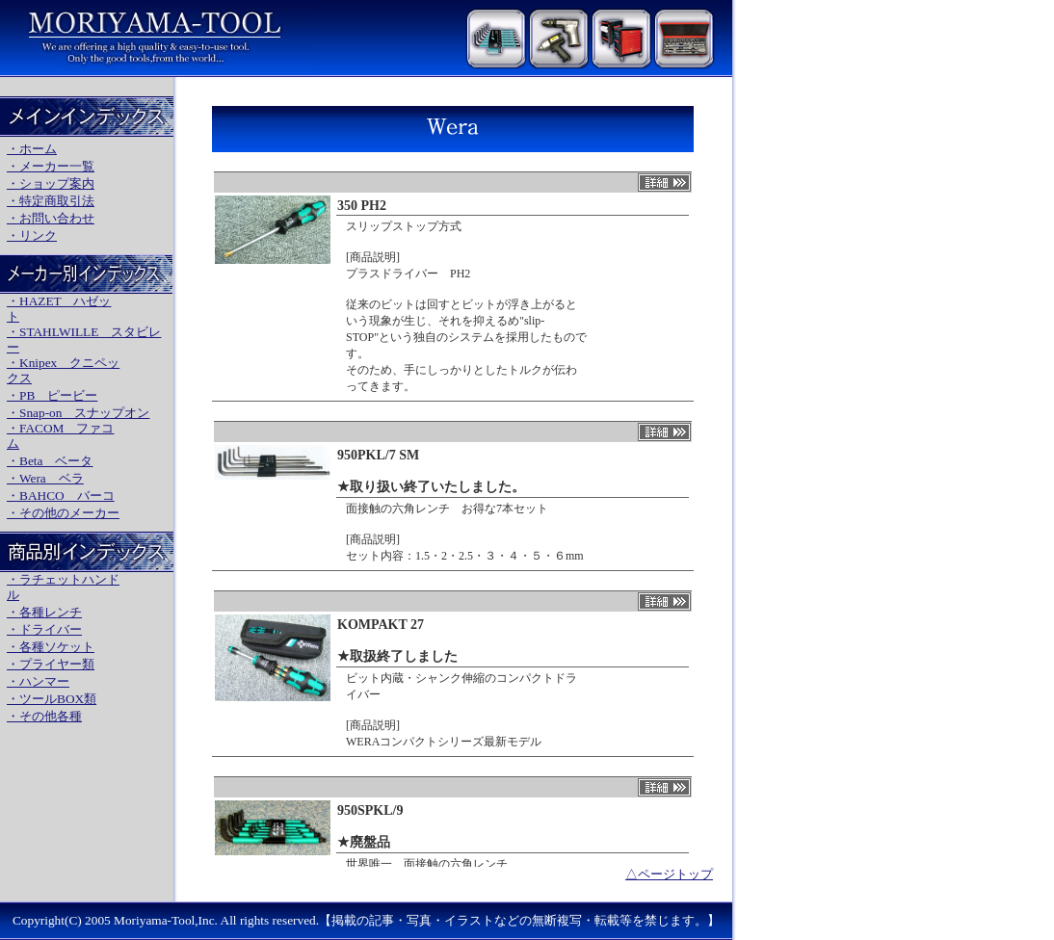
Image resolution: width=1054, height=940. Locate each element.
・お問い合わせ (50, 218)
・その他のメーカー (63, 513)
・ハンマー (38, 681)
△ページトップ (669, 874)
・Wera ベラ (45, 478)
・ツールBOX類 (51, 699)
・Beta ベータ (49, 461)
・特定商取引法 (50, 201)
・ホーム (32, 149)
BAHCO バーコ (67, 495)
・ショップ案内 (50, 183)
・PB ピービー (52, 395)
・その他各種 (44, 716)
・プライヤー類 (50, 664)
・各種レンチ (44, 612)
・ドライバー (44, 629)
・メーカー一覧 (50, 166)
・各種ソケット (50, 647)
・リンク (32, 235)
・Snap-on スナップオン (78, 412)
